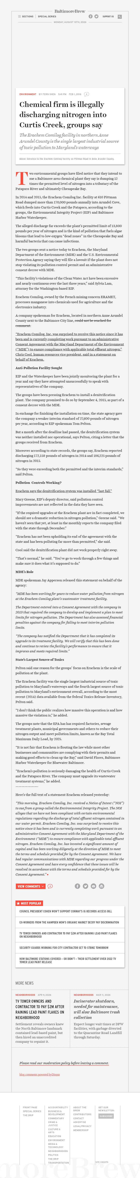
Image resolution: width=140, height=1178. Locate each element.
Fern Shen (49, 94)
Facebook (90, 16)
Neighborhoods (25, 994)
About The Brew (79, 1109)
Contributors (82, 1114)
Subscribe (106, 1116)
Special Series (32, 1111)
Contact (78, 1118)
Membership (80, 1130)
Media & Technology (55, 1145)
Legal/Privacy (82, 1126)
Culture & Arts (54, 1131)
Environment (28, 94)
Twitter (96, 16)
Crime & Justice (53, 1124)
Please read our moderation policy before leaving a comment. (64, 1063)
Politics (53, 1154)
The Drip (28, 1115)
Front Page (30, 1107)
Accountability (58, 1107)
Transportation (58, 1162)
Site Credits (102, 1162)
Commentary (56, 1118)
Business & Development (56, 1113)
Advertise (79, 1122)
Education (54, 1136)
